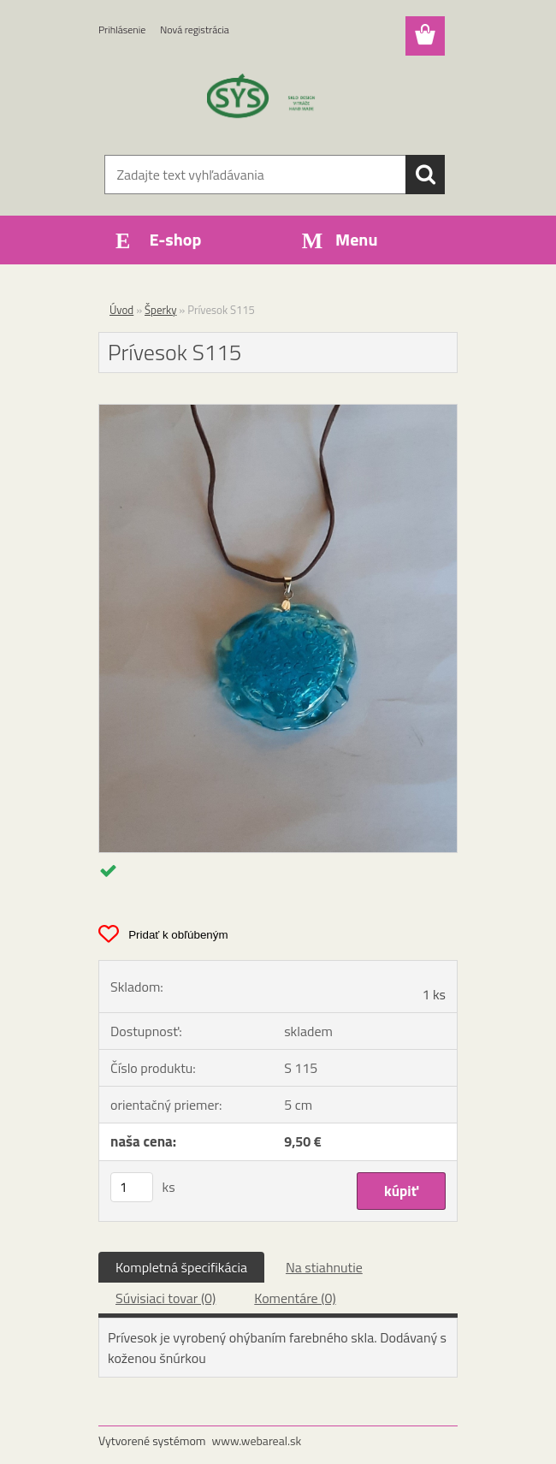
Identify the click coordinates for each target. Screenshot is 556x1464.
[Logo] (267, 99)
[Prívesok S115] (278, 411)
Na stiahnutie (324, 1267)
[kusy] (131, 1187)
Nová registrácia (194, 29)
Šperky (160, 309)
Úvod (121, 309)
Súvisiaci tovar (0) (165, 1298)
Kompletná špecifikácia (181, 1267)
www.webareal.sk (257, 1440)
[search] (425, 174)
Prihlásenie (121, 29)
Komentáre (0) (294, 1298)
